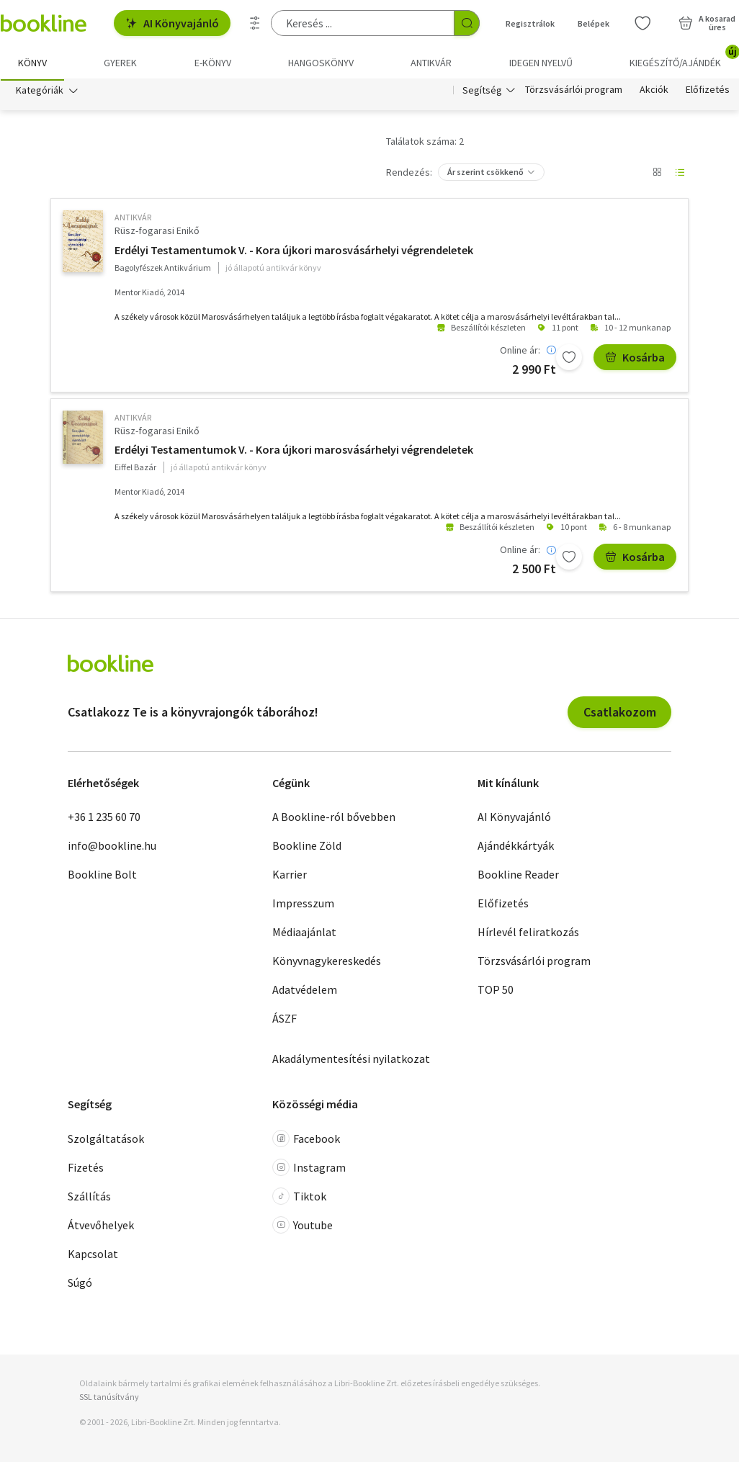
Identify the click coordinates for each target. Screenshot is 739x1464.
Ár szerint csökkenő (485, 174)
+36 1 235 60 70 (104, 819)
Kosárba (635, 359)
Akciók (654, 92)
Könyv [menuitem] (32, 62)
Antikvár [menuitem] (431, 62)
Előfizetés (708, 92)
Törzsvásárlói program (573, 92)
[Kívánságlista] (642, 23)
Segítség (482, 92)
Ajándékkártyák (516, 847)
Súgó (80, 1284)
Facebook (306, 1140)
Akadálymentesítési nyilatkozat (351, 1061)
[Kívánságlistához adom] (569, 359)
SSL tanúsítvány (109, 1398)
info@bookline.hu (112, 847)
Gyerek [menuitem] (120, 62)
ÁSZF (284, 1020)
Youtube (302, 1227)
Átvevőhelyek (101, 1227)
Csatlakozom (619, 714)
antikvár (133, 219)
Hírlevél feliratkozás (528, 934)
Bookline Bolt (102, 876)
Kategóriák (39, 92)
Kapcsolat (93, 1256)
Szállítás (89, 1198)
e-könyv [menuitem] (212, 62)
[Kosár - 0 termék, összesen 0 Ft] (707, 23)
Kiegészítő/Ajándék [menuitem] (684, 57)
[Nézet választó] (657, 174)
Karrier (289, 876)
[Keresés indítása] (467, 23)
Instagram (309, 1169)
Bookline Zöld (306, 847)
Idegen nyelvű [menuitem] (541, 62)
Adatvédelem (304, 991)
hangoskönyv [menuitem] (321, 62)
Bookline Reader (518, 876)
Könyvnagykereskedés (326, 963)
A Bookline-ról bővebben (333, 819)
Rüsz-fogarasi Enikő (157, 232)
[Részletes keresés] (255, 23)
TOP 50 (496, 991)
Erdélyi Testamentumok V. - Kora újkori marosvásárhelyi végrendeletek (294, 252)
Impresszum (303, 905)
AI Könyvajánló (172, 23)
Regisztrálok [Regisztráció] (530, 23)
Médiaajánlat (304, 934)
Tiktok (299, 1198)
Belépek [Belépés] (593, 23)
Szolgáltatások (106, 1140)
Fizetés (86, 1169)
